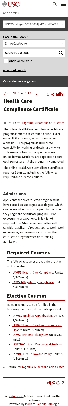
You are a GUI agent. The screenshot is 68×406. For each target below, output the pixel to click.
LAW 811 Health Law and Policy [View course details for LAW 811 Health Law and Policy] (32, 354)
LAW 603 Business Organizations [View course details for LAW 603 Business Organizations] (32, 316)
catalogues (16, 396)
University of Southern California (11, 4)
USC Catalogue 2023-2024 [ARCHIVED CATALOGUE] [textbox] (35, 24)
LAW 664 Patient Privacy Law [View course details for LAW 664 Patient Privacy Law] (30, 335)
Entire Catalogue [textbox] (16, 43)
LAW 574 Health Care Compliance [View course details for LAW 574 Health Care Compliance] (33, 273)
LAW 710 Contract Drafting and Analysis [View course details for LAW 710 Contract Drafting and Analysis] (37, 344)
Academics (11, 13)
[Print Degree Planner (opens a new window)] (48, 94)
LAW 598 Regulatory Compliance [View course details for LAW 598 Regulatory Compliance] (33, 282)
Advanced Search (14, 70)
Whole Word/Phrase (20, 61)
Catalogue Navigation (21, 81)
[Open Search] (55, 4)
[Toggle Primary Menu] (63, 4)
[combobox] (34, 24)
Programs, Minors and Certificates (42, 123)
